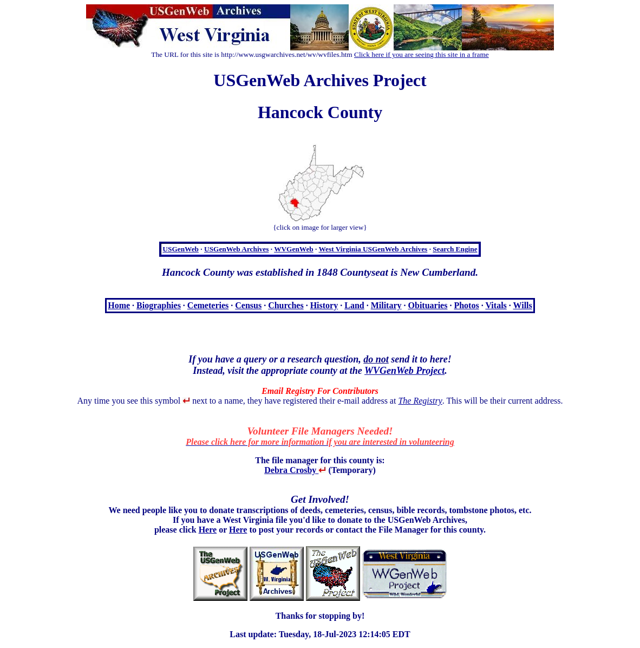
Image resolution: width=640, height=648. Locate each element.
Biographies (158, 305)
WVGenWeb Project (404, 370)
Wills (522, 305)
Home (119, 305)
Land (354, 305)
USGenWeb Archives (236, 249)
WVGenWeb (294, 249)
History (324, 305)
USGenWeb (180, 249)
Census (248, 305)
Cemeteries (207, 305)
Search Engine (455, 249)
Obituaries (428, 305)
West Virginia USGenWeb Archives (372, 249)
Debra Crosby (295, 470)
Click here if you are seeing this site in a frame (421, 54)
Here (208, 529)
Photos (466, 305)
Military (386, 305)
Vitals (495, 305)
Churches (286, 305)
